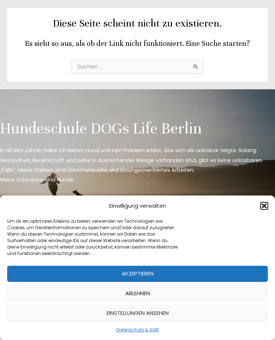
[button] (264, 205)
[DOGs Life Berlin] (28, 18)
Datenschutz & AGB (137, 330)
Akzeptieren (138, 273)
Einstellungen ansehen (138, 313)
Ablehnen (137, 293)
